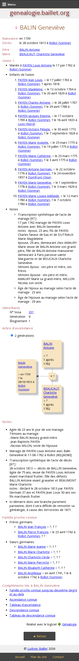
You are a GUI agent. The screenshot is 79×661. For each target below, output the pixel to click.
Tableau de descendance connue (32, 615)
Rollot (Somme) (60, 43)
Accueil (20, 657)
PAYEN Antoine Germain (35, 169)
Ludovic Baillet (37, 649)
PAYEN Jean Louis (30, 80)
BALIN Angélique (29, 573)
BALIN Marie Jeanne (32, 547)
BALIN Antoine (29, 50)
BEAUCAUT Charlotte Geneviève (42, 54)
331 (31, 312)
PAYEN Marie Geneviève (34, 183)
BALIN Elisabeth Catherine (36, 568)
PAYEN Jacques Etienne (34, 116)
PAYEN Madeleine (30, 89)
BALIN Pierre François (33, 532)
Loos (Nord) (26, 124)
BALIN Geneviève (25, 364)
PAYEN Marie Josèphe (33, 143)
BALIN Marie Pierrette (33, 562)
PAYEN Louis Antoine (37, 65)
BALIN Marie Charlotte (34, 552)
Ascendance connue (23, 600)
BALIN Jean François (32, 527)
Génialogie (69, 624)
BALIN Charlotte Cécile (34, 557)
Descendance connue (24, 610)
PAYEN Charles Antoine (34, 103)
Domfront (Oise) (39, 177)
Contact (58, 657)
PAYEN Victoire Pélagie (34, 129)
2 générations (24, 336)
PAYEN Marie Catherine (34, 156)
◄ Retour (39, 636)
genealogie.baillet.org (39, 12)
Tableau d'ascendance (25, 605)
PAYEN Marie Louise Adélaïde (38, 196)
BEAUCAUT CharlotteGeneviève (51, 392)
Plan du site (39, 657)
